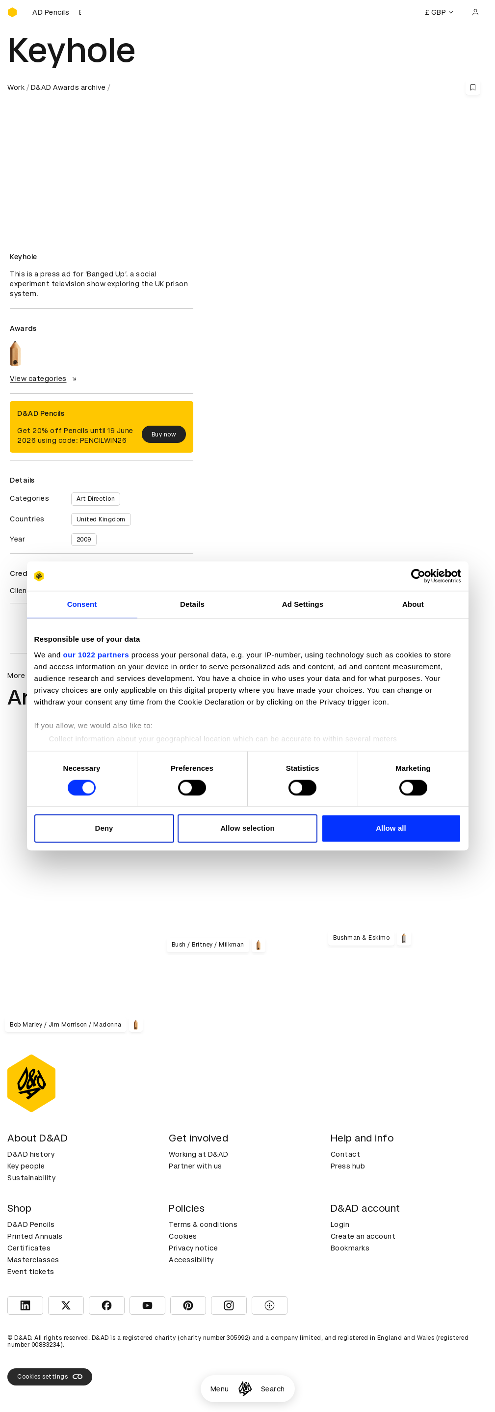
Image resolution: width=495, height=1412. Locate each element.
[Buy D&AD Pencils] (56, 12)
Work (16, 87)
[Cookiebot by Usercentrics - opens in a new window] (418, 576)
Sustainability (31, 1178)
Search (273, 1389)
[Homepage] (245, 1388)
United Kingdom (101, 519)
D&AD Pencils (30, 1224)
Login (340, 1224)
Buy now (164, 434)
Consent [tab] (82, 604)
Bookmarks (350, 1248)
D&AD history (30, 1154)
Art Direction (96, 498)
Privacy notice (193, 1248)
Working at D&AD (199, 1154)
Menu (219, 1389)
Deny (104, 828)
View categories (44, 378)
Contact (346, 1154)
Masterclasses (33, 1260)
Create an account (363, 1236)
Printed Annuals (35, 1236)
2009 (84, 539)
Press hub (348, 1166)
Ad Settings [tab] (302, 604)
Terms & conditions (203, 1224)
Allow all (391, 828)
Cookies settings (49, 1377)
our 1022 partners (96, 655)
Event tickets (30, 1272)
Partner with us (195, 1166)
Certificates (29, 1248)
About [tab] (413, 604)
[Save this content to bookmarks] (473, 87)
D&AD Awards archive (68, 87)
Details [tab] (192, 604)
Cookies (183, 1236)
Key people (26, 1166)
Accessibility (191, 1260)
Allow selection (247, 828)
